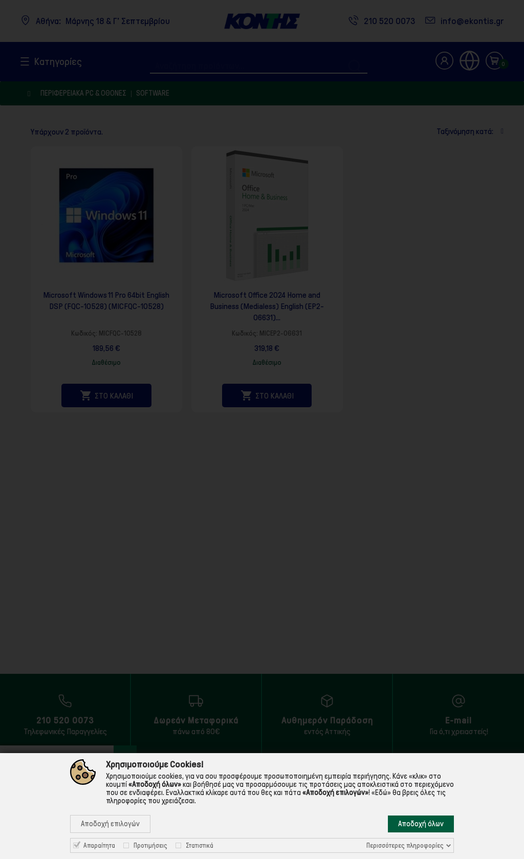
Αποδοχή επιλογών (110, 824)
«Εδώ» (381, 792)
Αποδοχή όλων (421, 824)
